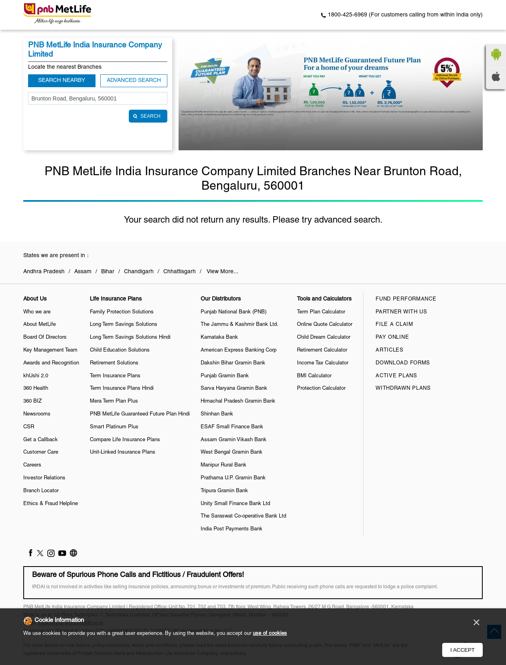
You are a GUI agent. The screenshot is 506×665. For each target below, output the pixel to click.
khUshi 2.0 (35, 376)
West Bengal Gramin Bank (231, 452)
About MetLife (39, 324)
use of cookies (270, 633)
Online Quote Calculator (324, 324)
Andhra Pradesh (44, 271)
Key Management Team (50, 350)
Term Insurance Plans (115, 376)
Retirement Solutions (114, 363)
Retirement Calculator (322, 350)
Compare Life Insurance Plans (125, 440)
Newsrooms (37, 414)
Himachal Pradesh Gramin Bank (238, 401)
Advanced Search (134, 80)
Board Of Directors (45, 337)
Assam (82, 271)
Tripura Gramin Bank (224, 491)
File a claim (394, 324)
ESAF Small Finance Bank (232, 427)
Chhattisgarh (179, 271)
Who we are (37, 312)
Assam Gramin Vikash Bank (233, 440)
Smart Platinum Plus (114, 427)
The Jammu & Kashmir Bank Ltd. (239, 324)
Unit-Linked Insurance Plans (122, 452)
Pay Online (392, 337)
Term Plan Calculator (321, 312)
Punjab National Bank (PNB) (233, 312)
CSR (28, 427)
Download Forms (403, 363)
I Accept (462, 650)
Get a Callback (40, 440)
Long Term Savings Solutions (123, 324)
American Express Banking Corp (238, 350)
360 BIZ (32, 401)
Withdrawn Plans (403, 388)
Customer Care (40, 452)
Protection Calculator (321, 388)
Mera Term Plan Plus (114, 401)
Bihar (107, 271)
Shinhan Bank (217, 414)
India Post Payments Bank (231, 529)
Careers (32, 465)
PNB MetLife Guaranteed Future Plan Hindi (140, 414)
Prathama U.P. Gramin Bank (233, 478)
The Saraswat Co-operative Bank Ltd (243, 516)
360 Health (35, 388)
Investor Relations (44, 478)
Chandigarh (139, 271)
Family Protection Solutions (122, 312)
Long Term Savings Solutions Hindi (130, 337)
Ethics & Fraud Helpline (50, 503)
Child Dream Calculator (323, 337)
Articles (390, 350)
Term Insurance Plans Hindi (122, 388)
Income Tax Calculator (322, 363)
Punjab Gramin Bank (225, 376)
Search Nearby (61, 80)
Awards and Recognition (51, 363)
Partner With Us (401, 312)
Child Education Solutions (120, 350)
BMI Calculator (314, 376)
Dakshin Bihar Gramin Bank (233, 363)
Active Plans (396, 376)
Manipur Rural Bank (223, 465)
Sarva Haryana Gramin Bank (234, 388)
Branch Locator (41, 491)
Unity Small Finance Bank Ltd (235, 503)
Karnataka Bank (219, 337)
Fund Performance (406, 299)
